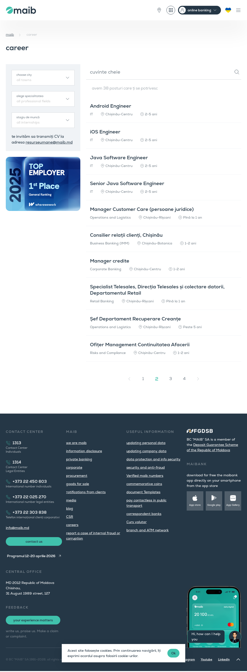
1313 (17, 442)
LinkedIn (224, 660)
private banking (79, 459)
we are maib (76, 443)
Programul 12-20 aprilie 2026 (30, 557)
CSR (69, 516)
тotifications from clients (86, 492)
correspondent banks (143, 514)
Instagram (187, 660)
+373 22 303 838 (30, 512)
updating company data (146, 451)
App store (195, 504)
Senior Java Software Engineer (129, 183)
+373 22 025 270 (29, 496)
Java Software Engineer (121, 157)
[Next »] (198, 379)
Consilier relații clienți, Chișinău (128, 235)
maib (10, 34)
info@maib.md (17, 528)
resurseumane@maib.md (49, 142)
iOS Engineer (107, 132)
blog (69, 508)
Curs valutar (136, 522)
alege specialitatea (29, 96)
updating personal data (145, 443)
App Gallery (233, 504)
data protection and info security (153, 459)
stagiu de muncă (28, 117)
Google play (214, 504)
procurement (76, 475)
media (71, 500)
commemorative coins (144, 484)
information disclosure (84, 451)
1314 (17, 462)
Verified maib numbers (144, 475)
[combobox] (43, 77)
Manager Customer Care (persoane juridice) (144, 209)
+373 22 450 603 (30, 481)
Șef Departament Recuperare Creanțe (137, 319)
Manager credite (111, 261)
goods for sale (77, 484)
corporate (74, 467)
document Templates (143, 492)
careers (72, 525)
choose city (24, 75)
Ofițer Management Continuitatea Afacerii (142, 344)
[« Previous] (129, 379)
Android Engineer (112, 106)
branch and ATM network (147, 530)
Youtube (206, 660)
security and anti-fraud (145, 467)
